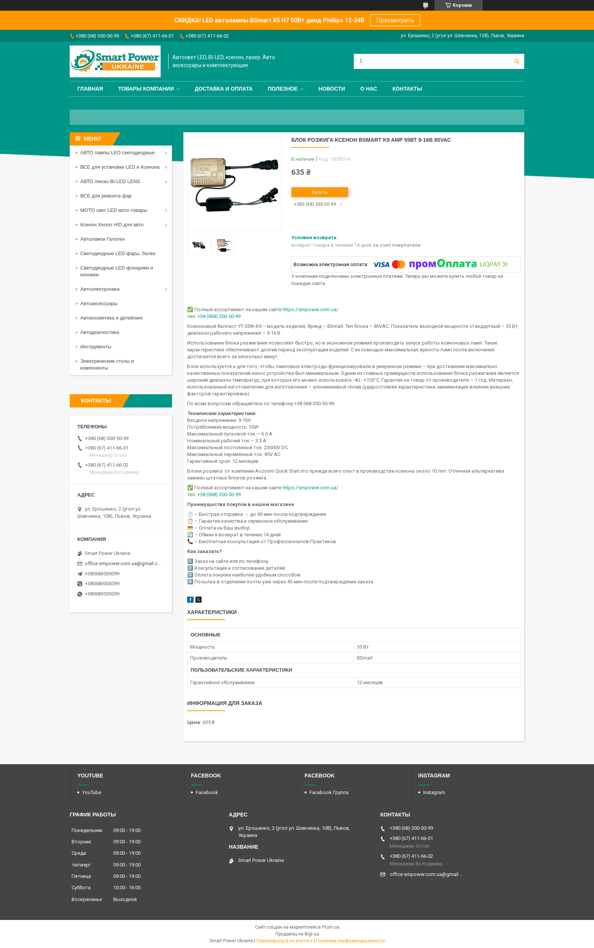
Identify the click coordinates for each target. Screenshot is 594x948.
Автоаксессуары (98, 303)
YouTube (91, 792)
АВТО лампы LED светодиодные (117, 152)
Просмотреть (395, 20)
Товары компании (146, 89)
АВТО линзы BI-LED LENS (110, 181)
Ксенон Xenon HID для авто (111, 224)
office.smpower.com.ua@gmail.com (124, 563)
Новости (332, 89)
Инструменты (95, 346)
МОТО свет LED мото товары (113, 210)
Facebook (207, 792)
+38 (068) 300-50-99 (219, 316)
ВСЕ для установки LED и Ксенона (119, 167)
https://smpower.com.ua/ (310, 309)
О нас (368, 89)
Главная (90, 89)
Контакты (407, 89)
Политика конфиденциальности (350, 940)
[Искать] (516, 61)
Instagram (434, 792)
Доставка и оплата (224, 89)
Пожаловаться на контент (284, 940)
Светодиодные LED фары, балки (117, 253)
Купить (319, 192)
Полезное (283, 89)
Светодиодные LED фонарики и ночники (116, 271)
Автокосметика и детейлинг (111, 318)
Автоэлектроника (99, 289)
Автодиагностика (99, 332)
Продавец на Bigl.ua (297, 934)
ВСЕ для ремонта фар (105, 196)
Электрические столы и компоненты (107, 364)
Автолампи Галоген (102, 239)
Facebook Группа (329, 792)
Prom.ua (330, 927)
